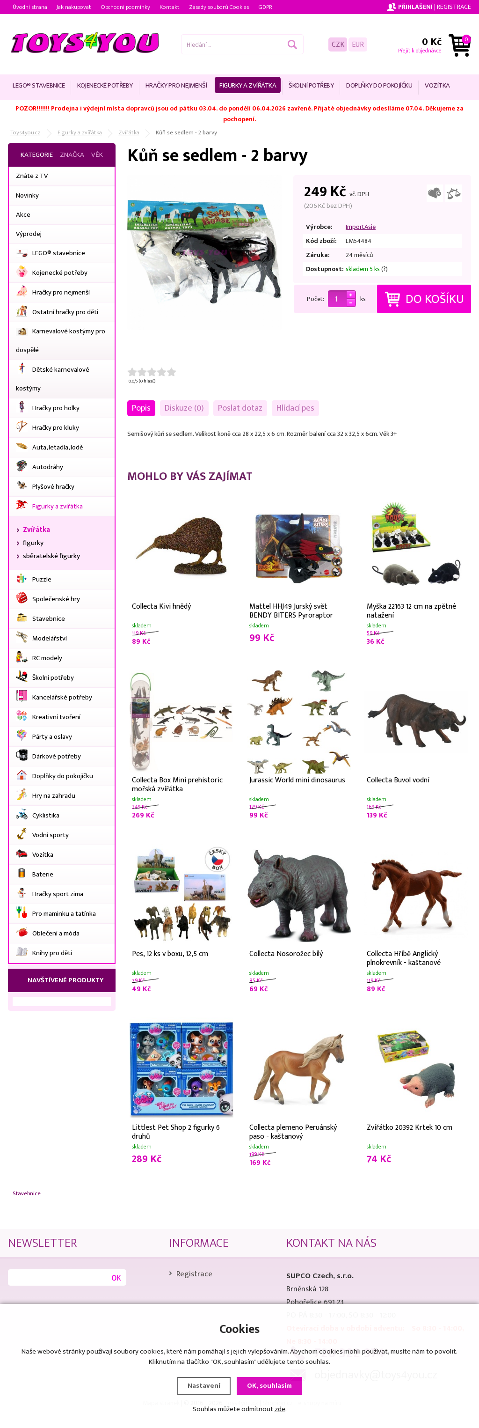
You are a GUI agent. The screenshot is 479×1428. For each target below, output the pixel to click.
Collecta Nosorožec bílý (286, 954)
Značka (72, 155)
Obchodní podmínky (125, 7)
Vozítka (437, 85)
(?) (384, 269)
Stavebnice (27, 1194)
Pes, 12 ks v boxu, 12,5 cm (170, 954)
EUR (358, 44)
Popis (141, 408)
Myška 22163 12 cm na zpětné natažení (411, 610)
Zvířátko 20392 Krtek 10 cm (409, 1127)
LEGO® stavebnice (39, 85)
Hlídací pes (295, 408)
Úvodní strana (30, 7)
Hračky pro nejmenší (176, 85)
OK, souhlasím (269, 1385)
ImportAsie (361, 226)
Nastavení (204, 1385)
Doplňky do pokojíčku (379, 85)
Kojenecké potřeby (105, 85)
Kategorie (37, 155)
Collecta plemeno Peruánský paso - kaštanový (293, 1131)
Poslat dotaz (240, 408)
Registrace (454, 6)
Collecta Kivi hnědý (161, 606)
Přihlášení (415, 6)
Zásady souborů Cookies (219, 7)
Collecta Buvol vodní (398, 780)
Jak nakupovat (74, 7)
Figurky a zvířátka (247, 85)
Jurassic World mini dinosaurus (297, 780)
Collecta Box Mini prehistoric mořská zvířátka (177, 784)
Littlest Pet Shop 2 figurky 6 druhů (176, 1131)
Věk (97, 155)
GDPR (265, 7)
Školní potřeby (311, 85)
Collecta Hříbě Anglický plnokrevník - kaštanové (404, 957)
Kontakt (170, 7)
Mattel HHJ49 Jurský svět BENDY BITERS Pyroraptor (291, 610)
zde (280, 1408)
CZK (338, 44)
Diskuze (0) (184, 408)
